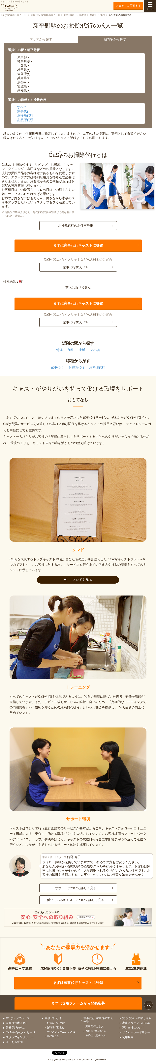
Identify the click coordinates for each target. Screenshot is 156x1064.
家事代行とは (53, 1018)
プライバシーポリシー (136, 1032)
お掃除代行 (70, 15)
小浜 (82, 350)
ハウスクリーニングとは (61, 1031)
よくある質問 (14, 1042)
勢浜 (59, 350)
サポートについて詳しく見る (75, 888)
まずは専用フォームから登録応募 (78, 1003)
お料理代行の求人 (95, 1035)
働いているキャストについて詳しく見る (75, 900)
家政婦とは (53, 1036)
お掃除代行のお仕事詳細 (75, 225)
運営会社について (133, 1027)
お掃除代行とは (56, 1022)
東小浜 (95, 350)
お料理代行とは (56, 1027)
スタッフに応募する (128, 5)
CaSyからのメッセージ (20, 1032)
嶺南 (92, 15)
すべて (22, 107)
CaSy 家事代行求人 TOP (14, 15)
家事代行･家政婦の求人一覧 (45, 15)
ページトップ (148, 1005)
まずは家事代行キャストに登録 (78, 245)
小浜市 (101, 15)
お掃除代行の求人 (95, 1030)
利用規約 (127, 1037)
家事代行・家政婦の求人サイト (15, 5)
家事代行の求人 (94, 1026)
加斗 (71, 350)
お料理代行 (25, 119)
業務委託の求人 (15, 1027)
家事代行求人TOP (75, 267)
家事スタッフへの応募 (136, 1022)
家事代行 (23, 111)
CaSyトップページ (17, 1018)
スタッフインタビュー (20, 1037)
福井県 (82, 15)
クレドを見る (78, 579)
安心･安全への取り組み (136, 1018)
